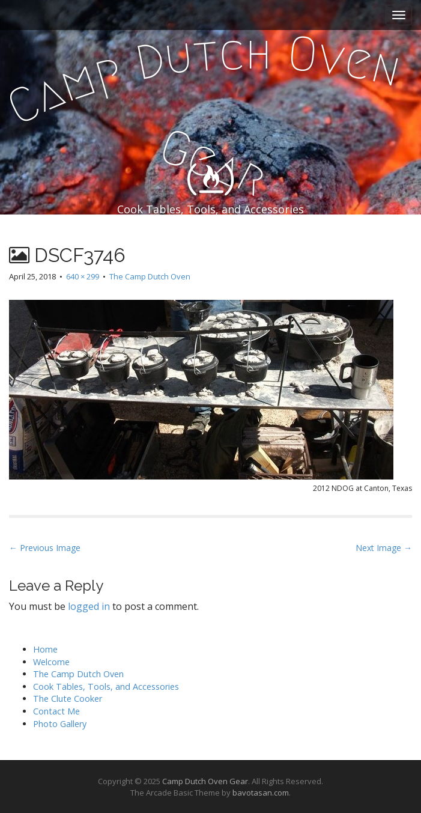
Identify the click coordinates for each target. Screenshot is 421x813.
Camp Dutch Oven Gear (205, 781)
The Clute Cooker (67, 698)
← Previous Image (44, 547)
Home (45, 649)
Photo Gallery (59, 723)
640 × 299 (82, 276)
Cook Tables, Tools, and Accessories (106, 686)
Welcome (51, 662)
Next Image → (384, 547)
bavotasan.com (260, 792)
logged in (89, 606)
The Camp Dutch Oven (149, 276)
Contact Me (56, 711)
